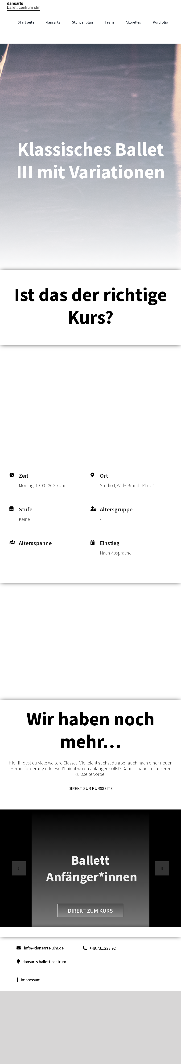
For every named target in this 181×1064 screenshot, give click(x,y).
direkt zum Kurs (90, 910)
